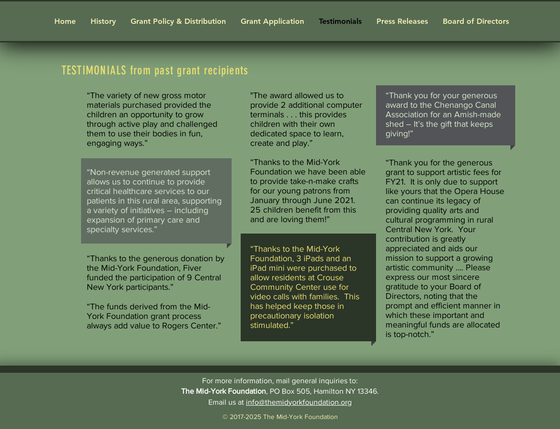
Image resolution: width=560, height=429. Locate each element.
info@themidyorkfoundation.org (299, 402)
